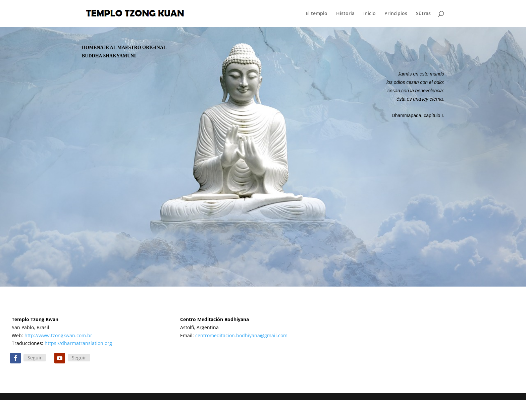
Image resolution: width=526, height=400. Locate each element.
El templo (316, 13)
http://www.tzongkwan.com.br (58, 335)
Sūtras (423, 13)
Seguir (35, 357)
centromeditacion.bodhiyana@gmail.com (241, 335)
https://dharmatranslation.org (78, 343)
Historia (345, 13)
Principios (395, 13)
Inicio (369, 13)
